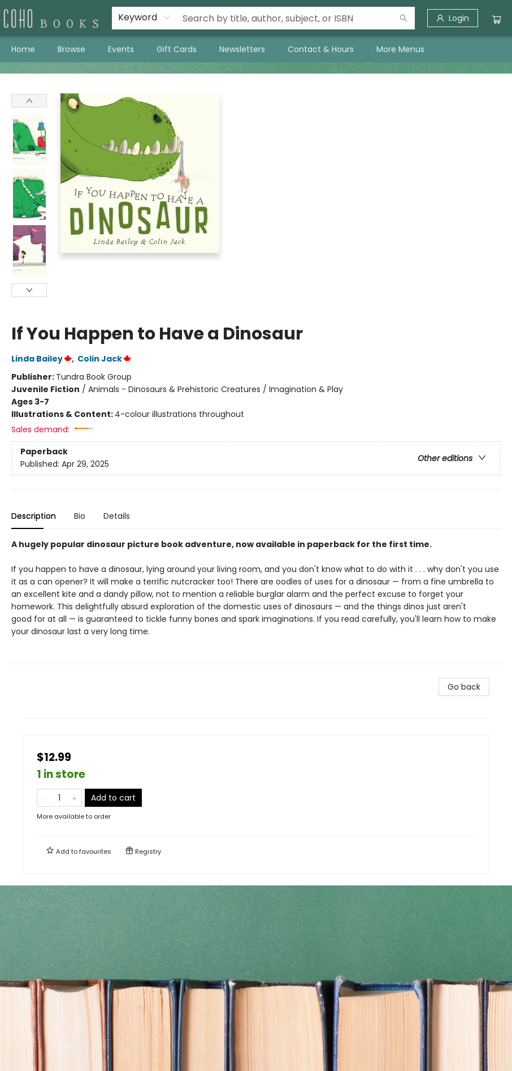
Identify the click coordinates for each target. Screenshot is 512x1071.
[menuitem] (23, 49)
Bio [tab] (79, 516)
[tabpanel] (256, 601)
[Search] (403, 18)
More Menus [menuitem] (400, 49)
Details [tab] (116, 516)
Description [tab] (33, 516)
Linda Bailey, (44, 358)
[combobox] (144, 17)
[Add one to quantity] (74, 798)
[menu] (256, 49)
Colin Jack (105, 358)
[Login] (452, 18)
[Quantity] (59, 798)
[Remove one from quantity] (44, 798)
